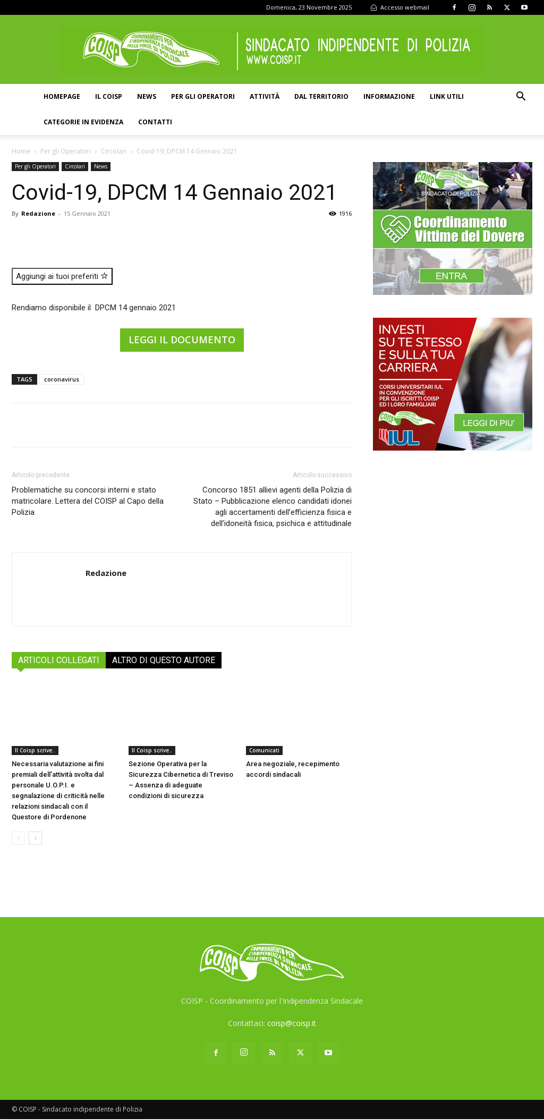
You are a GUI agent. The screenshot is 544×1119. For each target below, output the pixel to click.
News (146, 96)
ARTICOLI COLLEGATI (58, 660)
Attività (264, 96)
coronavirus (61, 379)
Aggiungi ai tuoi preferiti (62, 276)
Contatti (155, 121)
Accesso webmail (399, 7)
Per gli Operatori (65, 151)
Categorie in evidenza (83, 121)
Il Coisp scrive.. (35, 750)
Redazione (38, 213)
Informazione (389, 96)
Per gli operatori (203, 96)
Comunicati (264, 750)
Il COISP (108, 96)
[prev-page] (18, 838)
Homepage (62, 96)
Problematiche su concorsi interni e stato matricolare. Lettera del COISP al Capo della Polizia (88, 501)
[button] (520, 97)
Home (21, 151)
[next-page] (35, 838)
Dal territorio (321, 96)
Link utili (447, 96)
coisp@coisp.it (291, 1023)
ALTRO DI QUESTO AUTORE (163, 660)
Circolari (113, 151)
